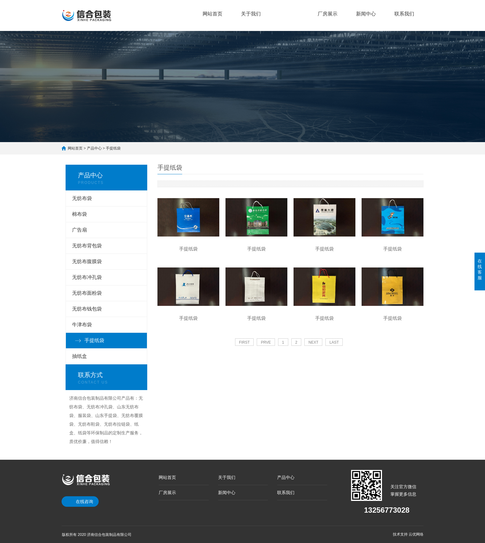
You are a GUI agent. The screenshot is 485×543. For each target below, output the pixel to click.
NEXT (313, 342)
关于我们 (251, 13)
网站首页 (212, 13)
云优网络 (416, 534)
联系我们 (404, 13)
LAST (334, 342)
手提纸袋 (113, 148)
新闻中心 (366, 13)
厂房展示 (327, 13)
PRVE (266, 342)
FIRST (244, 342)
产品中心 (289, 10)
